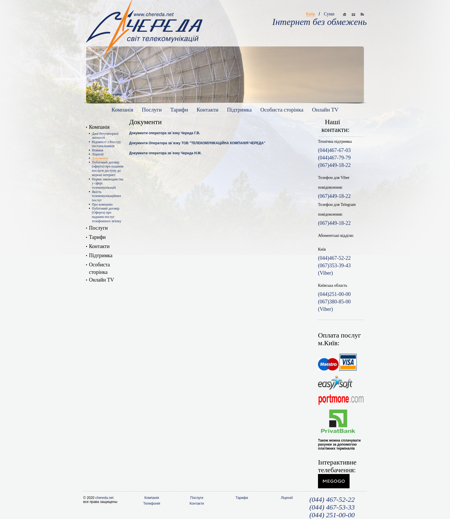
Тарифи (179, 110)
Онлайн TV (325, 110)
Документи (100, 158)
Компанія (122, 110)
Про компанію (102, 204)
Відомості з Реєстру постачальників (106, 144)
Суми (329, 13)
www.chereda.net (144, 23)
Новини (97, 150)
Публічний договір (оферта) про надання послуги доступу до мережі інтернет (107, 168)
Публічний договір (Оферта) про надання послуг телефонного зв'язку (106, 214)
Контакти (207, 110)
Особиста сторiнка (281, 110)
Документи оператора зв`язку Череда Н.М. (165, 153)
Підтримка (239, 110)
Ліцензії (98, 154)
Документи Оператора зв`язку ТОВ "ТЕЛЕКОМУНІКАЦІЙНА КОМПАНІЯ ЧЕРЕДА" (197, 143)
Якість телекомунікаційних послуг (106, 196)
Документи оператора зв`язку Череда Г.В (164, 133)
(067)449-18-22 (334, 196)
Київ (310, 13)
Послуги (152, 110)
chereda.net (104, 498)
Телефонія (151, 504)
